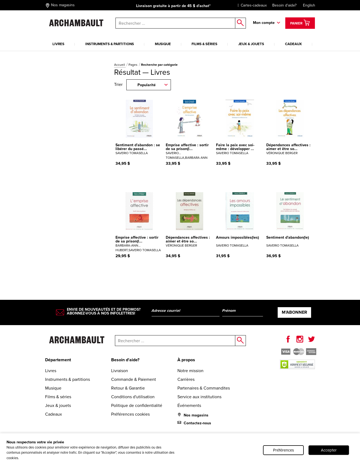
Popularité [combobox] (146, 85)
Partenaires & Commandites (203, 388)
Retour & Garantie (128, 388)
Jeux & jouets (251, 43)
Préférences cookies (130, 414)
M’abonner (294, 312)
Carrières (186, 379)
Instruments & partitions (109, 43)
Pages (133, 64)
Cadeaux (293, 43)
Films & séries (204, 43)
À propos (186, 360)
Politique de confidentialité (136, 405)
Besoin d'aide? (284, 5)
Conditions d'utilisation (133, 397)
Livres (58, 43)
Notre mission (190, 371)
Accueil (120, 64)
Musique (163, 43)
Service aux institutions (199, 397)
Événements (189, 405)
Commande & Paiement (133, 379)
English (309, 5)
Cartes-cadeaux (251, 5)
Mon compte (264, 23)
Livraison (119, 371)
